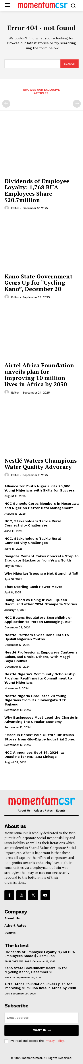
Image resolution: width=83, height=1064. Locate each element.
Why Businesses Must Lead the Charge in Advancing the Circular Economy (41, 719)
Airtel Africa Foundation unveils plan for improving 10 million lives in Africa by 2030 (39, 374)
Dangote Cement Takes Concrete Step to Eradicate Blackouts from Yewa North (41, 558)
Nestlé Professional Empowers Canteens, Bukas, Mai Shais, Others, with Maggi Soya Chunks (41, 656)
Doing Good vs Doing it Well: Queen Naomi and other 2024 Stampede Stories (40, 602)
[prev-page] (6, 104)
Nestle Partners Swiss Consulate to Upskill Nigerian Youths (36, 637)
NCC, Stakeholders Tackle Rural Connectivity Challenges (32, 523)
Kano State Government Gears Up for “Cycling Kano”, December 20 (38, 282)
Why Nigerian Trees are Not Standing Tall (41, 573)
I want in (41, 1030)
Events (9, 977)
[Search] (69, 63)
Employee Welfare (17, 961)
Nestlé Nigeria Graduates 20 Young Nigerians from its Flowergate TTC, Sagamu (36, 700)
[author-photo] (7, 208)
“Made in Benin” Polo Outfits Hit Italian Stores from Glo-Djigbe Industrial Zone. (39, 737)
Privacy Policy (54, 1040)
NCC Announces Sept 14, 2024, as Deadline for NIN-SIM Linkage (34, 754)
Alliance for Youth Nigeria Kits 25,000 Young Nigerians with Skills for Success (39, 488)
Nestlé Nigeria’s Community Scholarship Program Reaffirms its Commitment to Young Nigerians (39, 678)
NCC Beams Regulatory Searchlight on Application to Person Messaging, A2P (38, 619)
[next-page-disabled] (77, 104)
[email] (41, 1017)
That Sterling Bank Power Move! (33, 587)
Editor (15, 208)
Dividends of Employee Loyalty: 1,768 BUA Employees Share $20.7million (36, 190)
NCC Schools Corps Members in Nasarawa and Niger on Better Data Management (41, 505)
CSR (7, 993)
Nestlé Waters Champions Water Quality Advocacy (40, 464)
